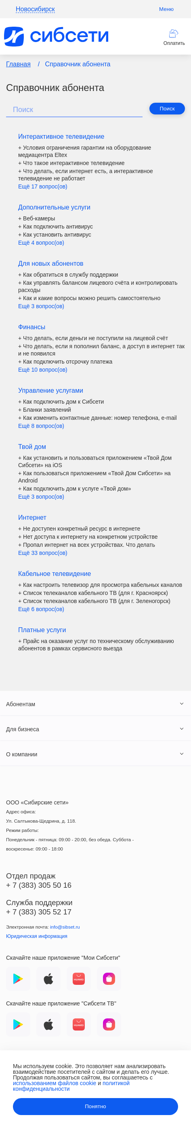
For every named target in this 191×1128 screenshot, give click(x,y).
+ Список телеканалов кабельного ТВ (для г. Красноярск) (93, 593)
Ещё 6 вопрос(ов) (41, 609)
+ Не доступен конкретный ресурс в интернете (79, 528)
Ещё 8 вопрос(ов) (41, 426)
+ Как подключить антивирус (55, 226)
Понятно (95, 1106)
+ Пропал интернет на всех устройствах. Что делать (86, 545)
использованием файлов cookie (54, 1083)
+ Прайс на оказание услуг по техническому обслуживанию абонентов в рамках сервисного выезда (96, 645)
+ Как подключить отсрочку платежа (65, 361)
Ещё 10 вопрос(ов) (42, 369)
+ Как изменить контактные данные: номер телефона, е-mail (97, 418)
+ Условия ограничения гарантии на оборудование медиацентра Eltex (84, 151)
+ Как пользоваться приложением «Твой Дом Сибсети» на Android (94, 477)
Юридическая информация (36, 936)
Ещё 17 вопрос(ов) (42, 186)
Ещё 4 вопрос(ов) (41, 242)
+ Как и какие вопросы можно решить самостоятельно (89, 298)
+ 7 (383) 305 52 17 (38, 912)
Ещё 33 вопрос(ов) (42, 553)
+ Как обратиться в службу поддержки (68, 274)
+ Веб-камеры (36, 218)
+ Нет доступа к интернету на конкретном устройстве (88, 536)
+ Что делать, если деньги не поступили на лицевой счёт (93, 338)
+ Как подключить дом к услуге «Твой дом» (74, 488)
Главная (18, 64)
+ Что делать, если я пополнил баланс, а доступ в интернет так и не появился (101, 350)
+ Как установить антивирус (54, 234)
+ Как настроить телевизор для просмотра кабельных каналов (100, 585)
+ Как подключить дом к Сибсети (61, 401)
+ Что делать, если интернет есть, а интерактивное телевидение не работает (85, 175)
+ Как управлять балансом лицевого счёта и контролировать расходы (98, 286)
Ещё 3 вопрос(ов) (41, 306)
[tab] (95, 704)
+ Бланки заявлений (44, 409)
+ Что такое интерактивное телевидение (71, 163)
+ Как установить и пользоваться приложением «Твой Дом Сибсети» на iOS (95, 461)
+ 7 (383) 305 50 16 (38, 885)
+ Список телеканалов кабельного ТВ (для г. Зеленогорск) (94, 601)
